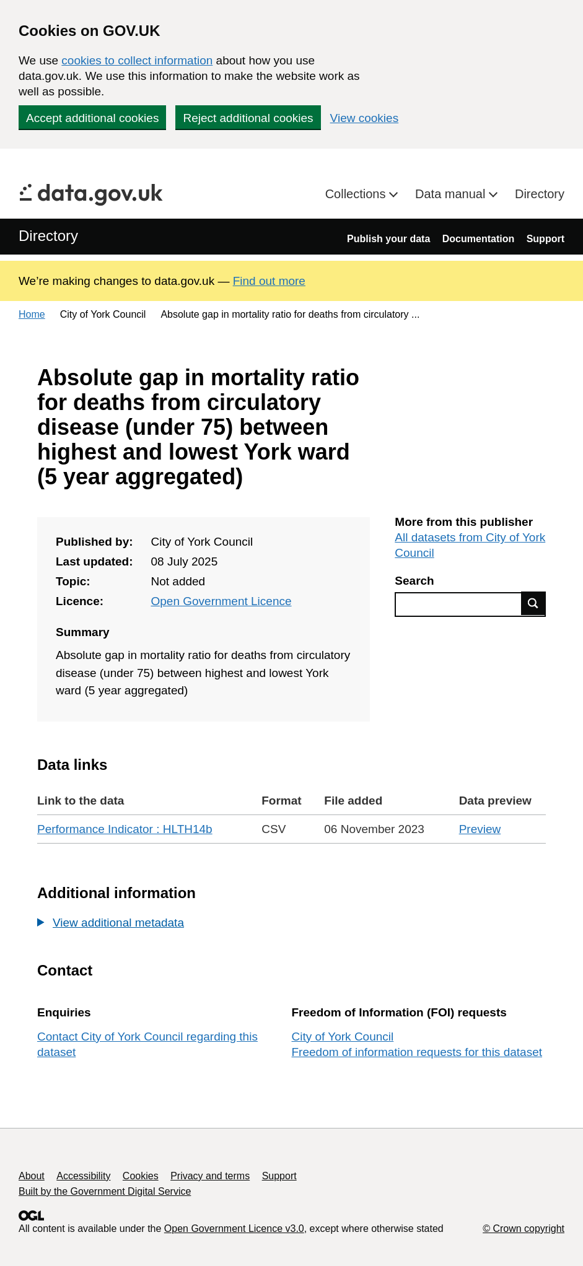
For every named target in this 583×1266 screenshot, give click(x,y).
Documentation (478, 239)
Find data (533, 603)
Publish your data (388, 239)
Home (32, 314)
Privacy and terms (210, 1176)
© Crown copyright (523, 1228)
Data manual (452, 194)
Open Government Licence (221, 601)
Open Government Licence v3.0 (234, 1228)
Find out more (269, 280)
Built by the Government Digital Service (105, 1191)
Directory (539, 194)
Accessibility (83, 1176)
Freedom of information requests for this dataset (417, 1052)
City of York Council (343, 1036)
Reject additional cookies (248, 117)
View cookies (364, 118)
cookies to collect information (137, 60)
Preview (480, 829)
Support (545, 239)
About (32, 1176)
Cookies (141, 1176)
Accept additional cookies (92, 117)
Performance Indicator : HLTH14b (125, 829)
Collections (357, 194)
